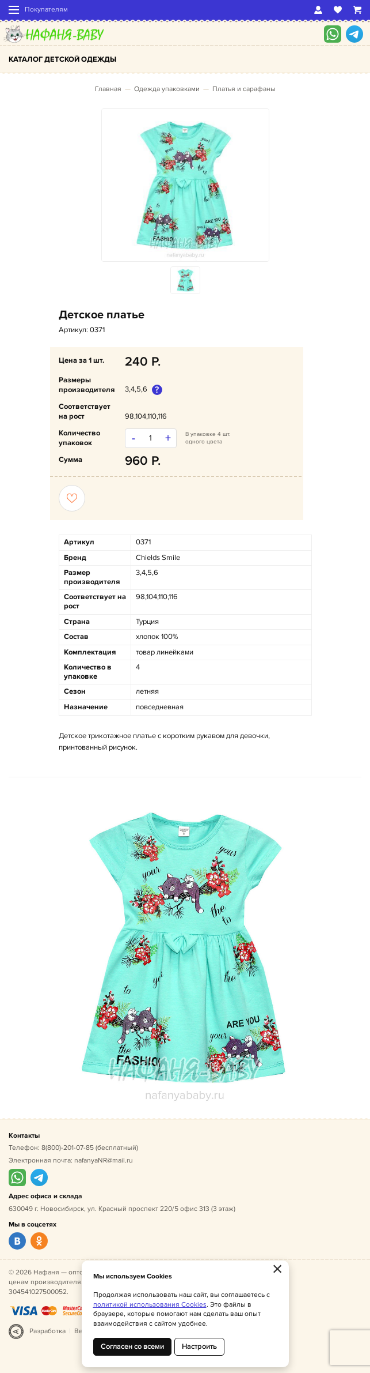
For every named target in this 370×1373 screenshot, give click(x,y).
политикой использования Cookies (150, 1304)
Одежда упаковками (167, 89)
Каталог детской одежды (62, 59)
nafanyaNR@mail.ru (103, 1160)
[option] (185, 185)
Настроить (199, 1346)
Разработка (47, 1331)
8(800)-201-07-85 (67, 1147)
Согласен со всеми (132, 1346)
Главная (108, 89)
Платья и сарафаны (244, 89)
